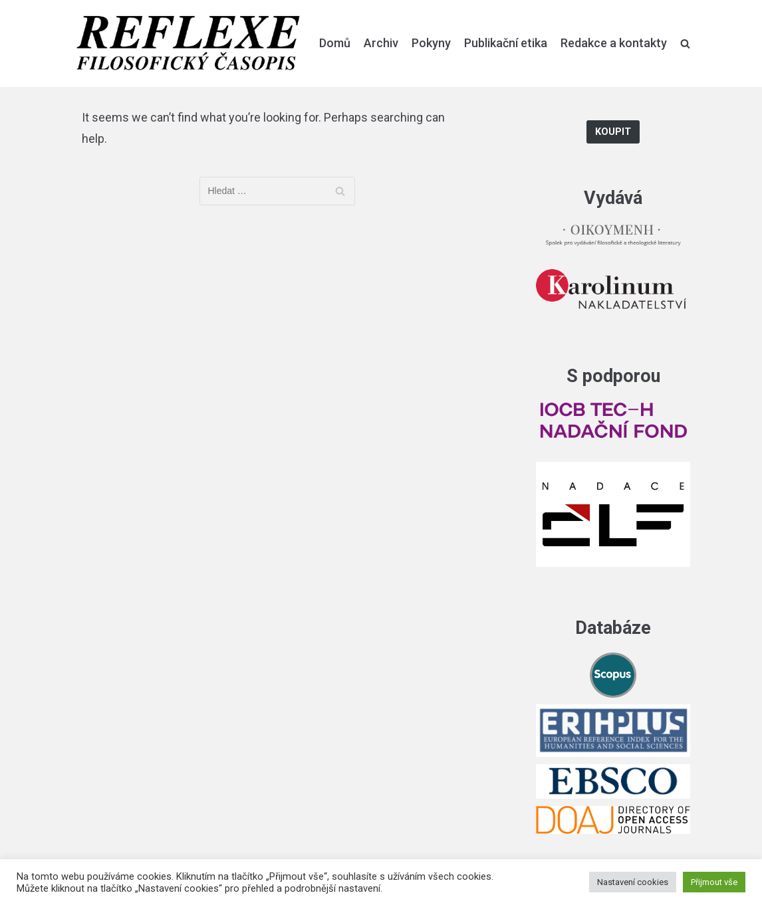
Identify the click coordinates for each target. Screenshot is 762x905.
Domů (334, 43)
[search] (685, 43)
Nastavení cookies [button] (632, 882)
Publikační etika (505, 43)
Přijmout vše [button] (714, 882)
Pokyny (431, 43)
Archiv (381, 43)
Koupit (613, 132)
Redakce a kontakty (614, 43)
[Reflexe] (188, 43)
